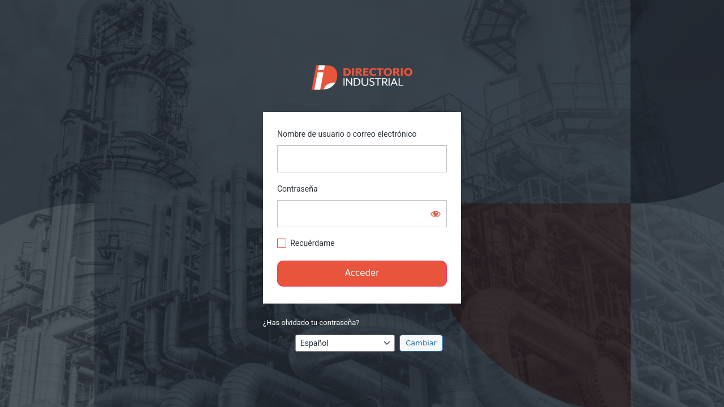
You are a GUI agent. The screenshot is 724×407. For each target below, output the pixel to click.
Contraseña (297, 188)
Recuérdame (312, 243)
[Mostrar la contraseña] (435, 213)
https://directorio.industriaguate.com (362, 74)
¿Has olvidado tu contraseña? (311, 322)
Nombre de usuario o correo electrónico (347, 133)
